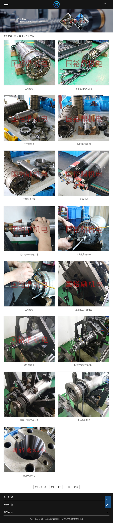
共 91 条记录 (40, 487)
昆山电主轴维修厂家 (29, 254)
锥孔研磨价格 (29, 476)
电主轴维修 (29, 144)
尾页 (76, 487)
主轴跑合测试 (84, 420)
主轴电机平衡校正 (83, 310)
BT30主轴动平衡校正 (83, 365)
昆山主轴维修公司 (83, 89)
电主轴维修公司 (84, 144)
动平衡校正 (29, 365)
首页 (53, 487)
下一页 (67, 487)
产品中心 (30, 36)
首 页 (21, 36)
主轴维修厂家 (29, 199)
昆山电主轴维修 (84, 254)
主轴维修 (29, 89)
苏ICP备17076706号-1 (73, 519)
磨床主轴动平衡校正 (29, 420)
